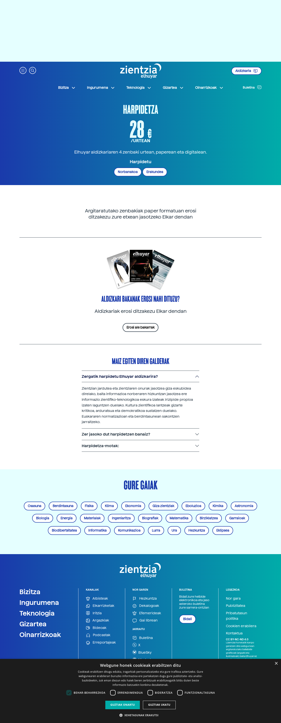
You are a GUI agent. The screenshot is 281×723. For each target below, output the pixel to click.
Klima (109, 506)
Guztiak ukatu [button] (159, 705)
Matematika (179, 518)
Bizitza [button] (67, 88)
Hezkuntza (196, 530)
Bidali (187, 619)
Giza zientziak (163, 506)
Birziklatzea (209, 518)
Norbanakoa (128, 172)
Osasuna (34, 506)
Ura (174, 530)
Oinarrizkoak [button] (209, 88)
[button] (22, 70)
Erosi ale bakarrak (140, 327)
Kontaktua (234, 633)
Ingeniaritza (121, 518)
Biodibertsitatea (64, 530)
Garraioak (237, 518)
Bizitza (29, 592)
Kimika (218, 506)
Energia (67, 518)
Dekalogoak (145, 606)
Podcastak (98, 635)
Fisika (89, 506)
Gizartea (33, 624)
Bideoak (96, 628)
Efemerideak (146, 613)
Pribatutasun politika (236, 616)
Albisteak (97, 598)
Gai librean (145, 620)
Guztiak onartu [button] (122, 705)
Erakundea (154, 172)
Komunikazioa (129, 530)
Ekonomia (133, 506)
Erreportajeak (101, 642)
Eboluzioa (193, 506)
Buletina (252, 87)
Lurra (156, 530)
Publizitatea (235, 606)
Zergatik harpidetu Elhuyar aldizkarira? (120, 376)
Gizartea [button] (173, 88)
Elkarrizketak (100, 606)
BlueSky (142, 652)
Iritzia (94, 613)
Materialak (92, 518)
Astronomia (244, 506)
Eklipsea (222, 530)
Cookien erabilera (241, 626)
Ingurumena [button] (101, 88)
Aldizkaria (246, 71)
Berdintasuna (63, 506)
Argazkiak (97, 620)
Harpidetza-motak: (100, 445)
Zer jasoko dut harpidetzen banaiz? (116, 434)
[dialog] (140, 691)
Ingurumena (39, 602)
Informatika (97, 530)
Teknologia (37, 613)
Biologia (42, 518)
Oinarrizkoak (40, 635)
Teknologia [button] (138, 88)
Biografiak (150, 518)
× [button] (276, 663)
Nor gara (233, 598)
